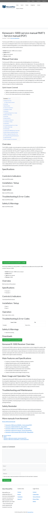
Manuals (9, 435)
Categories (38, 1)
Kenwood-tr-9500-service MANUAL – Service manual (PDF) (18, 425)
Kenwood (5, 435)
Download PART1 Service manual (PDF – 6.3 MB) (14, 262)
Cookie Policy (36, 494)
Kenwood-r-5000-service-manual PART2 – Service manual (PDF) (16, 439)
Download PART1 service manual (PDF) (12, 339)
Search (22, 5)
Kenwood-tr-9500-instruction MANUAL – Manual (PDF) (17, 428)
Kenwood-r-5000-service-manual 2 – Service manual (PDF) (15, 438)
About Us (44, 1)
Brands (33, 1)
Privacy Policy (36, 499)
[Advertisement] (24, 20)
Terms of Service (36, 496)
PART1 (5, 436)
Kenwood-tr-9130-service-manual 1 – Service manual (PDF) (18, 430)
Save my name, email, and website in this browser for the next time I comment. (21, 476)
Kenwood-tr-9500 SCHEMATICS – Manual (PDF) (16, 426)
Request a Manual (19, 8)
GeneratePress (30, 512)
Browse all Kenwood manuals (8, 421)
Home (17, 5)
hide (9, 98)
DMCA (34, 501)
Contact (28, 1)
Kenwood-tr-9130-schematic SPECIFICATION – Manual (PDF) (19, 432)
